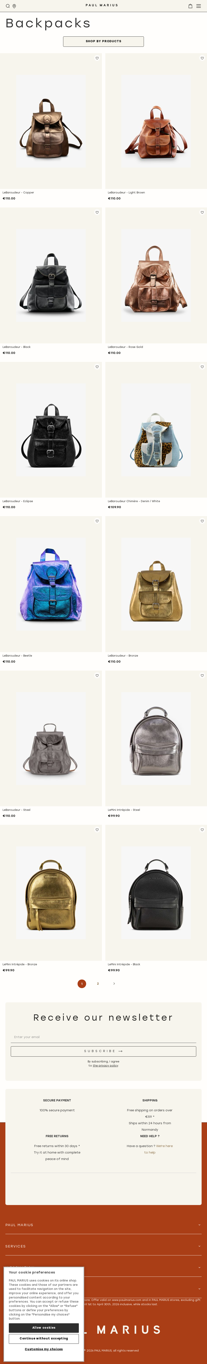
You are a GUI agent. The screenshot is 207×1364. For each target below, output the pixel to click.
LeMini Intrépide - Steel (124, 810)
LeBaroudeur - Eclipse (18, 501)
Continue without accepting (44, 1338)
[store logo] (101, 6)
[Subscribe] (103, 1051)
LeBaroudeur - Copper (18, 193)
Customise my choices (44, 1349)
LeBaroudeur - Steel (16, 810)
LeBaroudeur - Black (17, 347)
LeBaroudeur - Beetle (17, 656)
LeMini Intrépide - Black (124, 964)
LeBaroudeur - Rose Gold (125, 347)
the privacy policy (105, 1066)
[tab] (103, 41)
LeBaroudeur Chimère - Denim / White (134, 501)
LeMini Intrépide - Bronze (20, 964)
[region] (43, 1314)
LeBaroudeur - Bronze (123, 656)
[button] (97, 58)
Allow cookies (44, 1328)
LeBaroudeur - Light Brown (126, 193)
